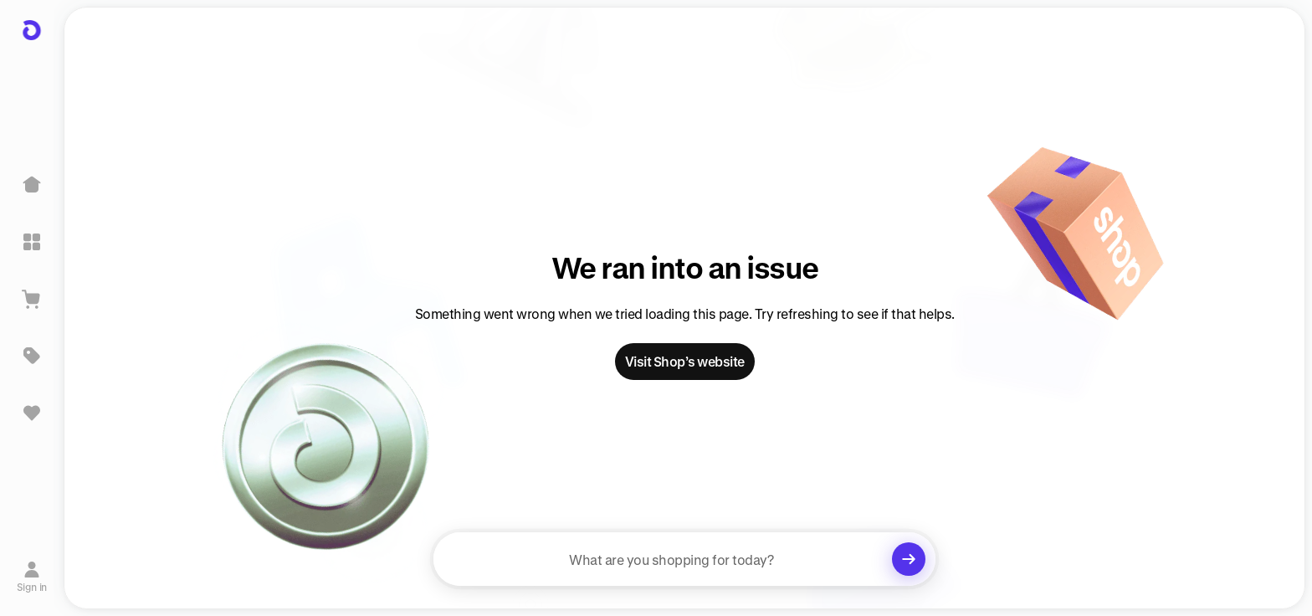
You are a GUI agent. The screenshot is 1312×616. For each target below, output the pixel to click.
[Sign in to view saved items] (32, 413)
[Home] (32, 185)
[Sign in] (32, 576)
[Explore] (32, 242)
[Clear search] (908, 559)
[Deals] (32, 356)
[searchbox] (684, 559)
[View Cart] (32, 299)
